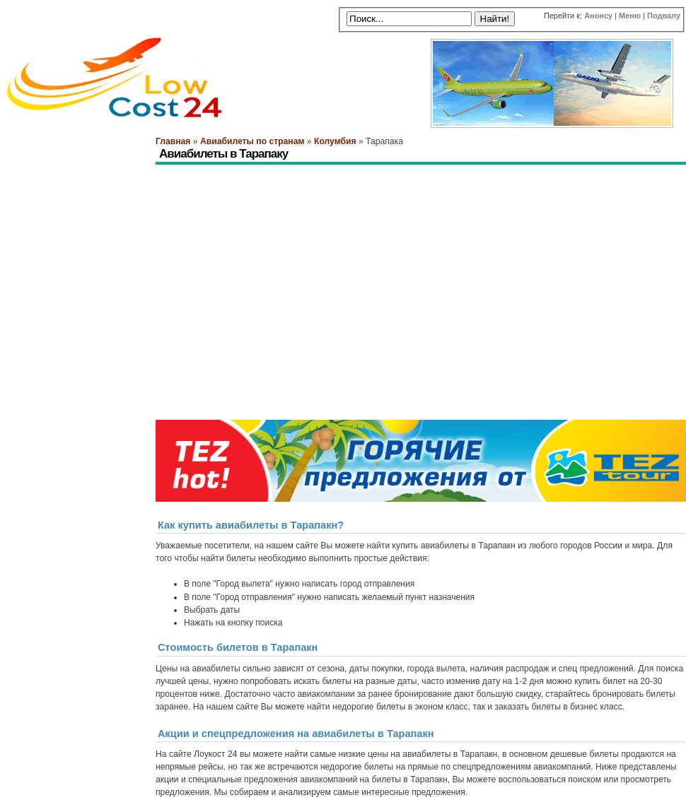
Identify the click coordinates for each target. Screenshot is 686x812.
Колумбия (335, 141)
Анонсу (598, 15)
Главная (173, 141)
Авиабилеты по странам (252, 141)
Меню (630, 15)
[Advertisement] (210, 216)
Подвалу (663, 15)
